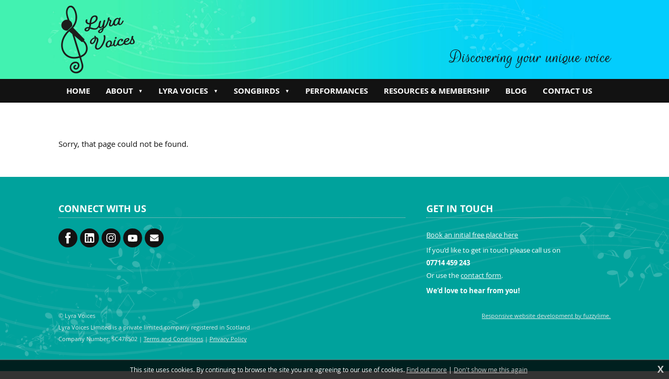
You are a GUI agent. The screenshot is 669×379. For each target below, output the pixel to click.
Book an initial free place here (472, 235)
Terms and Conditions (173, 339)
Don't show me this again (490, 369)
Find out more (426, 369)
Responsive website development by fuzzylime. (546, 316)
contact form (481, 275)
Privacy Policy (228, 339)
